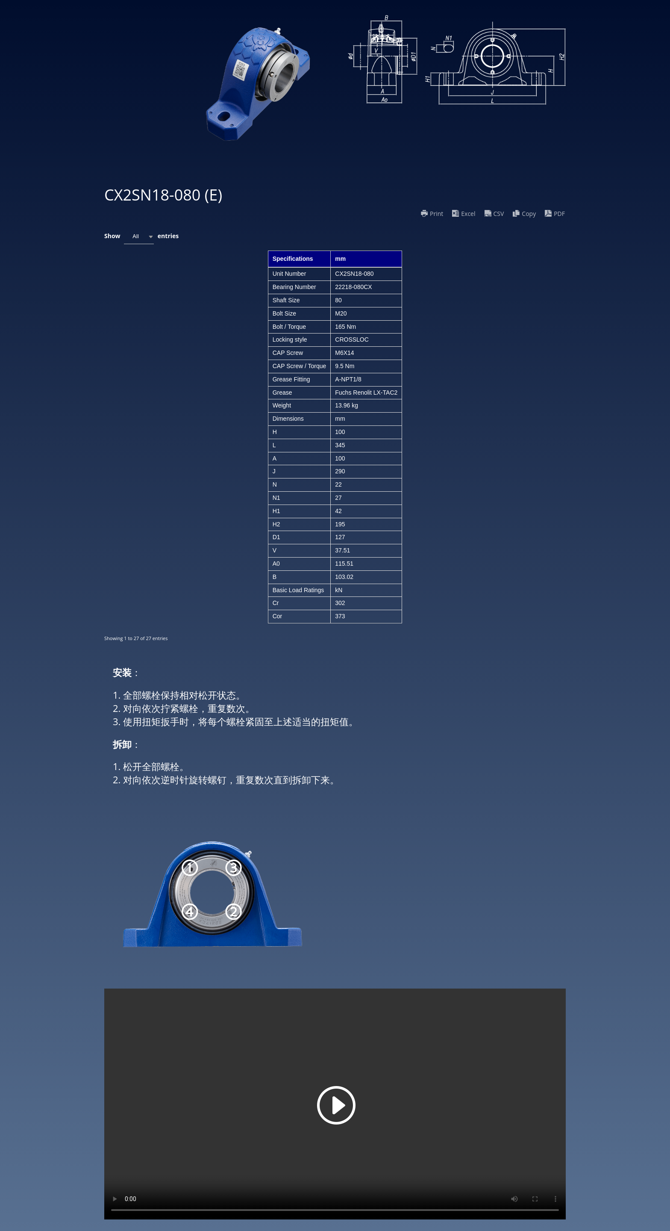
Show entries (141, 236)
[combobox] (139, 236)
